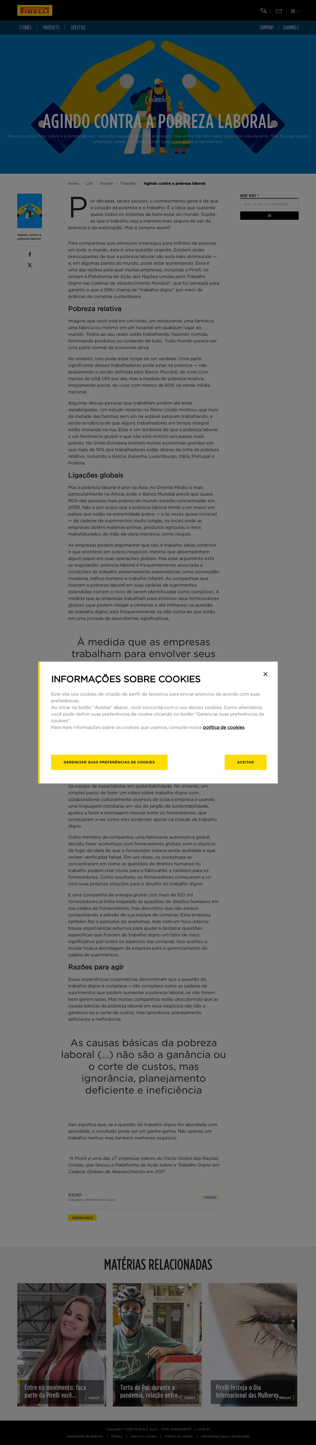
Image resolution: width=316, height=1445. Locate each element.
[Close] (265, 674)
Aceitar (245, 762)
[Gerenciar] (109, 762)
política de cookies (223, 728)
